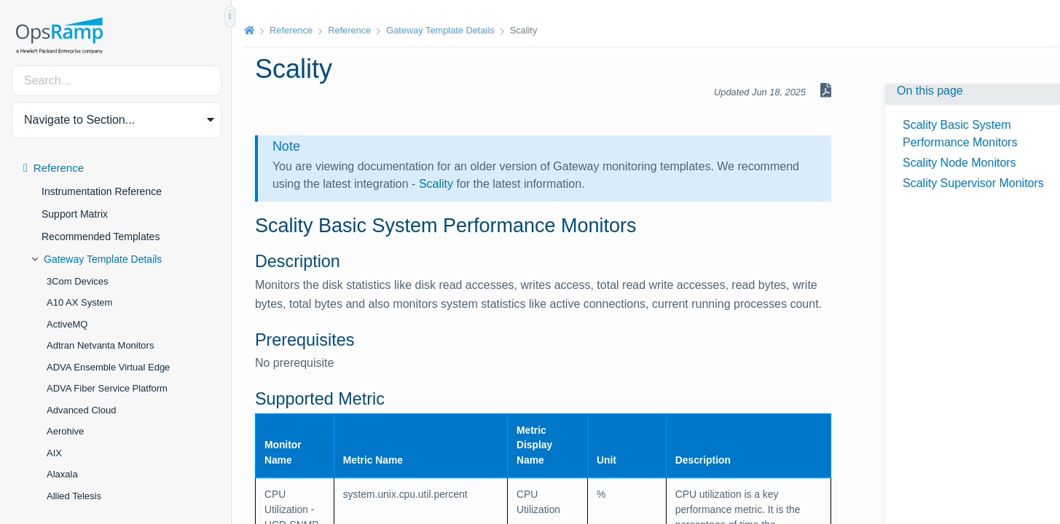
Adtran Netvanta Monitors (100, 345)
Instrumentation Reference (102, 191)
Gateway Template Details (103, 259)
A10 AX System (79, 302)
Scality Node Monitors (959, 162)
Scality (437, 184)
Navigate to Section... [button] (79, 120)
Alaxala (62, 474)
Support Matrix (75, 214)
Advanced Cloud (81, 410)
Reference (59, 168)
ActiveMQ (67, 324)
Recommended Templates (101, 236)
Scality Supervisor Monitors (973, 183)
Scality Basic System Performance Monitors (960, 133)
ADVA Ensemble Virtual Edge (108, 367)
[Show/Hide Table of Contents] (230, 17)
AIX (54, 453)
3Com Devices (78, 281)
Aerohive (65, 431)
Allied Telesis (74, 496)
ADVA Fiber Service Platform (107, 388)
